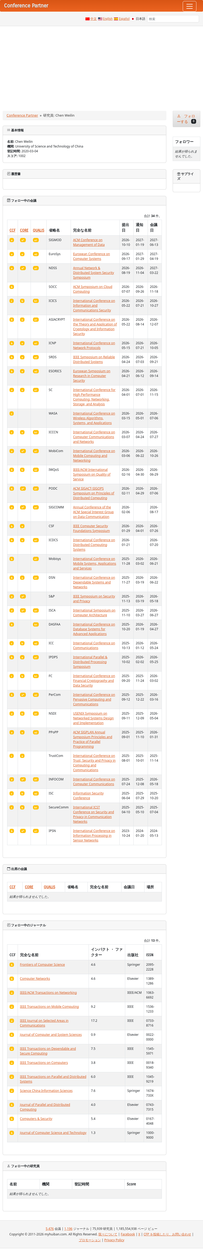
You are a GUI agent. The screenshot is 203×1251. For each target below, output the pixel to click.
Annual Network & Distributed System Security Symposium (93, 273)
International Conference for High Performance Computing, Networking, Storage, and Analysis (94, 397)
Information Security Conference (88, 795)
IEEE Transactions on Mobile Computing (49, 1006)
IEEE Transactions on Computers (44, 1062)
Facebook (128, 1234)
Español (124, 19)
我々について (107, 1234)
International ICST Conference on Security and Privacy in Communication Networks (93, 814)
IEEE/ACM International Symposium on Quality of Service (91, 474)
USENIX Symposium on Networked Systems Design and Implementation (93, 718)
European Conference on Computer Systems (91, 256)
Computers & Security (36, 1118)
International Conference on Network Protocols (94, 345)
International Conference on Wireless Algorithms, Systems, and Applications (94, 418)
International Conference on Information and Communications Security (94, 305)
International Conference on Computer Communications (94, 781)
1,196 (68, 1228)
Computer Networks (35, 978)
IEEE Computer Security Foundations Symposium (91, 528)
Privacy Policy (114, 1240)
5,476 (50, 1228)
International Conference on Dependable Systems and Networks (94, 582)
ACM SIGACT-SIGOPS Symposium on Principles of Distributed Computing (93, 493)
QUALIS (38, 230)
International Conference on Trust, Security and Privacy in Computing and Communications (94, 762)
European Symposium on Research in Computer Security (91, 376)
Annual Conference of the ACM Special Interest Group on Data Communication (93, 512)
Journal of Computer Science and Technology (53, 1132)
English (108, 19)
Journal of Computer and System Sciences (51, 1034)
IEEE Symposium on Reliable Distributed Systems (94, 359)
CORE (24, 230)
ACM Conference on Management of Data (89, 242)
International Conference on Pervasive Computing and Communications (94, 699)
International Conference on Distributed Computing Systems (94, 545)
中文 (93, 19)
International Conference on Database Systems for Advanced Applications (94, 629)
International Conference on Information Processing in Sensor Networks (94, 836)
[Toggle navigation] (189, 6)
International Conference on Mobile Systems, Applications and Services (94, 563)
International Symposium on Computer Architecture (94, 612)
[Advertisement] (101, 66)
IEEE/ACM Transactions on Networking (48, 992)
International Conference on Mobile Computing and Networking (94, 456)
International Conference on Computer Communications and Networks (94, 437)
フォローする (186, 119)
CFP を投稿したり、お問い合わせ (167, 1234)
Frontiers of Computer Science (42, 964)
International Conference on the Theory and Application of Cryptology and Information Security (95, 326)
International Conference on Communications (94, 645)
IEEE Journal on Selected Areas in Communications (44, 1023)
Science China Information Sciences (46, 1090)
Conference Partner (22, 115)
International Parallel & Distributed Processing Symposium (90, 662)
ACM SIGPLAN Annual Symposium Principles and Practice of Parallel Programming (92, 739)
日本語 (140, 19)
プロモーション (90, 1240)
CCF (12, 230)
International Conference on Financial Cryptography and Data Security (94, 681)
